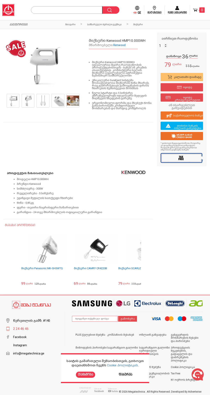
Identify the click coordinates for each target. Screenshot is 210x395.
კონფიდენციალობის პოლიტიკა (154, 375)
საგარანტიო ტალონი (122, 347)
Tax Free (175, 373)
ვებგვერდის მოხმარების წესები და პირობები (185, 338)
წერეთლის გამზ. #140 (31, 320)
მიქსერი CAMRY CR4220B (90, 268)
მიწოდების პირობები (91, 347)
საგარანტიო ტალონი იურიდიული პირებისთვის (154, 350)
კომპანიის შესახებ (120, 334)
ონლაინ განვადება (152, 334)
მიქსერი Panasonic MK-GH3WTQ (42, 268)
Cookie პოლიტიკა (183, 367)
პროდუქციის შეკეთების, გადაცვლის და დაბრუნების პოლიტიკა (181, 354)
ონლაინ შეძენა (150, 367)
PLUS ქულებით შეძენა (90, 334)
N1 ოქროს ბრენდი (184, 379)
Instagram (20, 345)
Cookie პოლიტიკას (122, 365)
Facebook (19, 337)
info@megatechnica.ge (28, 353)
